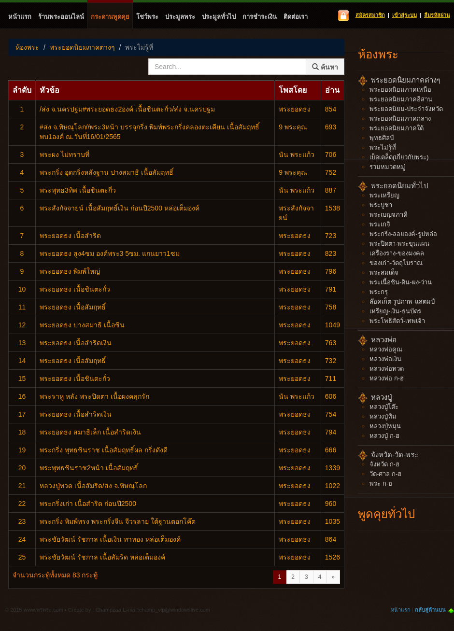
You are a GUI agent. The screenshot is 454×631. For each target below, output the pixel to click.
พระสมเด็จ (383, 272)
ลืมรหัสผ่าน (437, 15)
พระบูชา (380, 205)
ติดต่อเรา (296, 16)
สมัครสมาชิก (370, 15)
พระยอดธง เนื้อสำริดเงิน (76, 343)
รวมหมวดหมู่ (387, 166)
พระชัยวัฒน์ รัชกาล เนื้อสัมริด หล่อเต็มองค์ (102, 557)
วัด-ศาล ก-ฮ (385, 473)
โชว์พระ (147, 16)
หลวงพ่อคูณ (385, 349)
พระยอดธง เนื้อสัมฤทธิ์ (73, 307)
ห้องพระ (27, 47)
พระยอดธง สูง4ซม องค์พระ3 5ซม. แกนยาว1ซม (110, 253)
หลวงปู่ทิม (383, 416)
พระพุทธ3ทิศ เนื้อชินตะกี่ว (78, 190)
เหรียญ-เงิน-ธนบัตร (395, 311)
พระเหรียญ (384, 195)
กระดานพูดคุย (110, 16)
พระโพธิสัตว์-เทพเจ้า (397, 320)
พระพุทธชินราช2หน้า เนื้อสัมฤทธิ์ (89, 468)
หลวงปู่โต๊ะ (383, 406)
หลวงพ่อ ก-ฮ (386, 378)
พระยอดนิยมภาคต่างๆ (82, 47)
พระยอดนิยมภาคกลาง (400, 118)
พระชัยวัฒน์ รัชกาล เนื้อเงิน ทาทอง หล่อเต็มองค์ (110, 539)
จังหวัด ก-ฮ (384, 464)
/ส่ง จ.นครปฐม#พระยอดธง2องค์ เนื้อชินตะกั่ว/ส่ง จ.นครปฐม (127, 109)
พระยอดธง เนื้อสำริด (70, 235)
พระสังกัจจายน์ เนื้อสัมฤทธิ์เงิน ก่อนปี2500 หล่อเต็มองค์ (119, 208)
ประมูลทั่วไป (219, 16)
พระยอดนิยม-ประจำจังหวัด (406, 108)
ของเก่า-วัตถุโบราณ (396, 262)
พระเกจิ (379, 224)
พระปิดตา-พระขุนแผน (399, 243)
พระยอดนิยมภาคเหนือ (400, 89)
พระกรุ (378, 291)
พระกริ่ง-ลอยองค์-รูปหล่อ (403, 234)
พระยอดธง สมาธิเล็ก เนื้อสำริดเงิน (90, 432)
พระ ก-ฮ (380, 483)
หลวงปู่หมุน (385, 426)
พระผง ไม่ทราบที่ (64, 154)
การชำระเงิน (259, 16)
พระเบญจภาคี (388, 214)
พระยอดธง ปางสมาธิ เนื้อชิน (82, 325)
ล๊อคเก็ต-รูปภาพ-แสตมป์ (402, 301)
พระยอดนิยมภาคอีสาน (400, 99)
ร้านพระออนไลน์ (61, 16)
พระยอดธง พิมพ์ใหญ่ (70, 271)
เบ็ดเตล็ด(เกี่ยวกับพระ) (399, 157)
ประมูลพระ (180, 16)
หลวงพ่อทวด (386, 368)
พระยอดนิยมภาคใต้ (396, 128)
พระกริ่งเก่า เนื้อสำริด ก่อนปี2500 (88, 503)
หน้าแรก (19, 16)
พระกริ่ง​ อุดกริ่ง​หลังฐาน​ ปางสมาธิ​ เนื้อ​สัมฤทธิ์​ (106, 172)
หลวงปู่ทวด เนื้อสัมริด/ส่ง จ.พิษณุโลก (93, 486)
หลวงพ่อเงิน (385, 359)
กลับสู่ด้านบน (430, 610)
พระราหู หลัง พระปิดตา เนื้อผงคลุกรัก (94, 396)
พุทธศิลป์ (381, 137)
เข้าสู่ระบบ (404, 15)
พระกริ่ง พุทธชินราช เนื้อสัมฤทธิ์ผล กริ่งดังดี (104, 450)
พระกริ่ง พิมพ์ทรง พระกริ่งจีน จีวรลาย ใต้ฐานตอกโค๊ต (118, 521)
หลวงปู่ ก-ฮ (384, 435)
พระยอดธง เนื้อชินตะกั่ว (75, 289)
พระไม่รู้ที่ (139, 47)
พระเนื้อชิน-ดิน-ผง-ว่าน (400, 282)
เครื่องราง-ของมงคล (396, 253)
